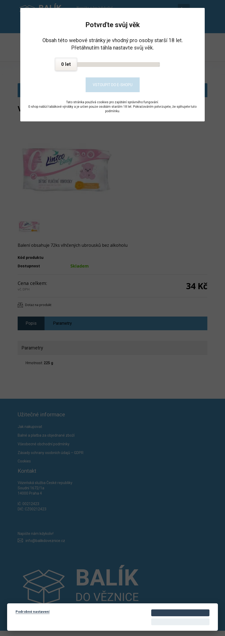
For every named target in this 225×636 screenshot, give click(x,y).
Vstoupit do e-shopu (113, 85)
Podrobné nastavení (33, 611)
